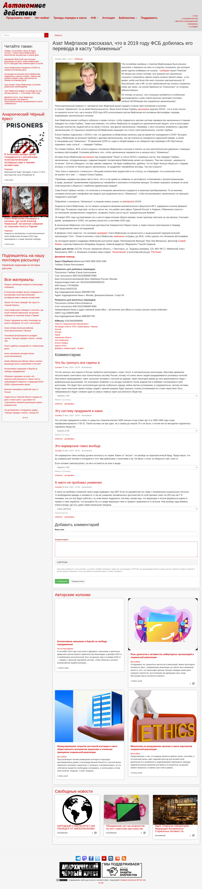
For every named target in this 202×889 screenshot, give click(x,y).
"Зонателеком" (119, 252)
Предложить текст (18, 17)
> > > (25, 418)
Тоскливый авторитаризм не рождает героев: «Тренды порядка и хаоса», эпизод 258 (23, 338)
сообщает (165, 70)
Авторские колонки (72, 594)
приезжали (119, 236)
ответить (58, 404)
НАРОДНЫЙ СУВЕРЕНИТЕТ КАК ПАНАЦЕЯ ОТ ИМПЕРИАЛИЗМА (76, 827)
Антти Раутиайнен (65, 649)
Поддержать (149, 17)
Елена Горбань (61, 343)
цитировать (69, 404)
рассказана (88, 157)
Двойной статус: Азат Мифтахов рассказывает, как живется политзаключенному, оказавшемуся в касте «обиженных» (23, 100)
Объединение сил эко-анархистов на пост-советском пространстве (125, 827)
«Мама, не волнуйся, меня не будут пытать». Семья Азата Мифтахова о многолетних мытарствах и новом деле (21, 53)
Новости (58, 35)
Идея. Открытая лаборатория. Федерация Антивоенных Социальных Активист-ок (172, 829)
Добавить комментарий (65, 348)
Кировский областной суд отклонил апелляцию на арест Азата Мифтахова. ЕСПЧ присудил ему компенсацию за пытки (23, 61)
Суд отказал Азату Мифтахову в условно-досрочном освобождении (22, 86)
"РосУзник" (156, 252)
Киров (57, 335)
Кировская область (63, 337)
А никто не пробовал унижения (78, 482)
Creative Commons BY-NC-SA (132, 880)
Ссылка (58, 367)
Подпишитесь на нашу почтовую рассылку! (23, 257)
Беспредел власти (63, 326)
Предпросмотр (77, 581)
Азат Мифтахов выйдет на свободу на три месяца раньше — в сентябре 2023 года (22, 92)
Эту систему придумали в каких (79, 411)
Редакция (78, 59)
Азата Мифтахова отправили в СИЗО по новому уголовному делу (22, 69)
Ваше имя (59, 529)
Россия (58, 329)
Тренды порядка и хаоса (70, 17)
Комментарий (62, 540)
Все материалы (19, 279)
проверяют (102, 233)
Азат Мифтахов (61, 340)
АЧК (94, 17)
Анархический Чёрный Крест (76, 324)
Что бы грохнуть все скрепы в (77, 362)
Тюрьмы (94, 326)
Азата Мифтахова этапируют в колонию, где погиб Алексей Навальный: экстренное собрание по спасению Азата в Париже (23, 222)
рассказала (143, 109)
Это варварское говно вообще (78, 446)
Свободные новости (74, 791)
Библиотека (128, 17)
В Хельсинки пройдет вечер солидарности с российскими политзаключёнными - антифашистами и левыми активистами (20, 159)
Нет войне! (42, 17)
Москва (58, 332)
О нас (101, 883)
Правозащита (83, 326)
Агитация (108, 17)
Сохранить (61, 581)
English (80, 348)
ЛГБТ (74, 326)
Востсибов (135, 662)
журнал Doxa (60, 346)
